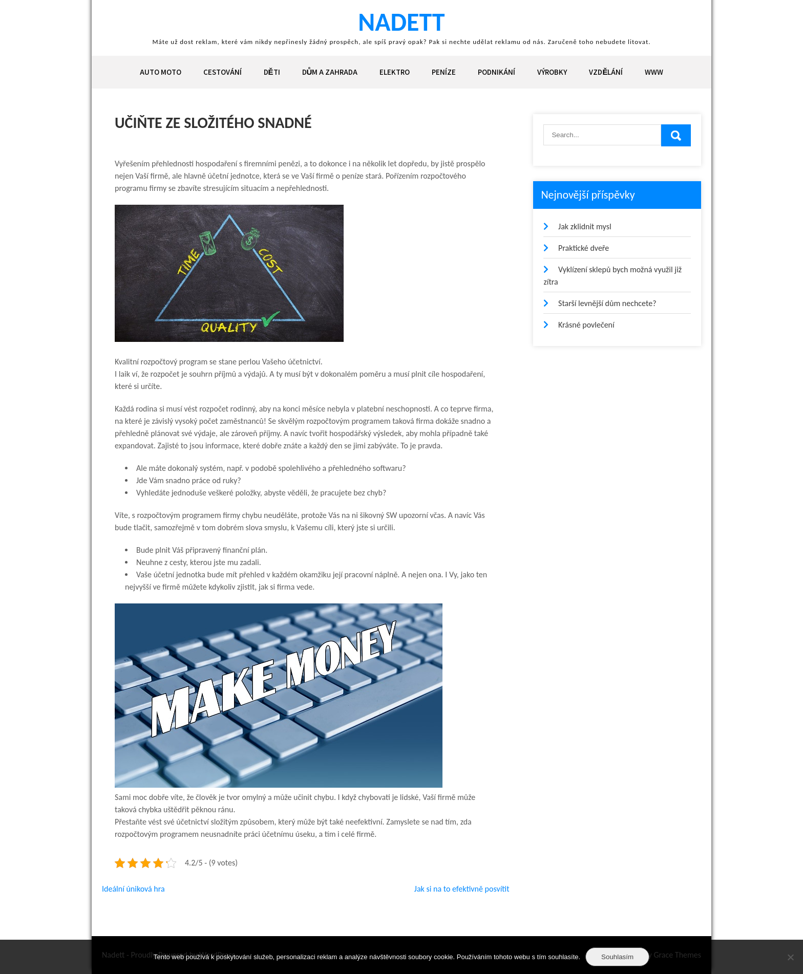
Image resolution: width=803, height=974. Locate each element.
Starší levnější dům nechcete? (607, 303)
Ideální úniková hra (133, 889)
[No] (790, 957)
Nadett (401, 21)
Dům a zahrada (330, 72)
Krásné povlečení (586, 325)
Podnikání (496, 72)
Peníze (444, 72)
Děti (272, 72)
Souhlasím (617, 957)
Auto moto (160, 72)
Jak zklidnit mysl (584, 226)
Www (654, 72)
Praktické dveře (583, 248)
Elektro (394, 72)
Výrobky (552, 72)
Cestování (222, 72)
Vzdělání (606, 72)
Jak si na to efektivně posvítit (462, 889)
